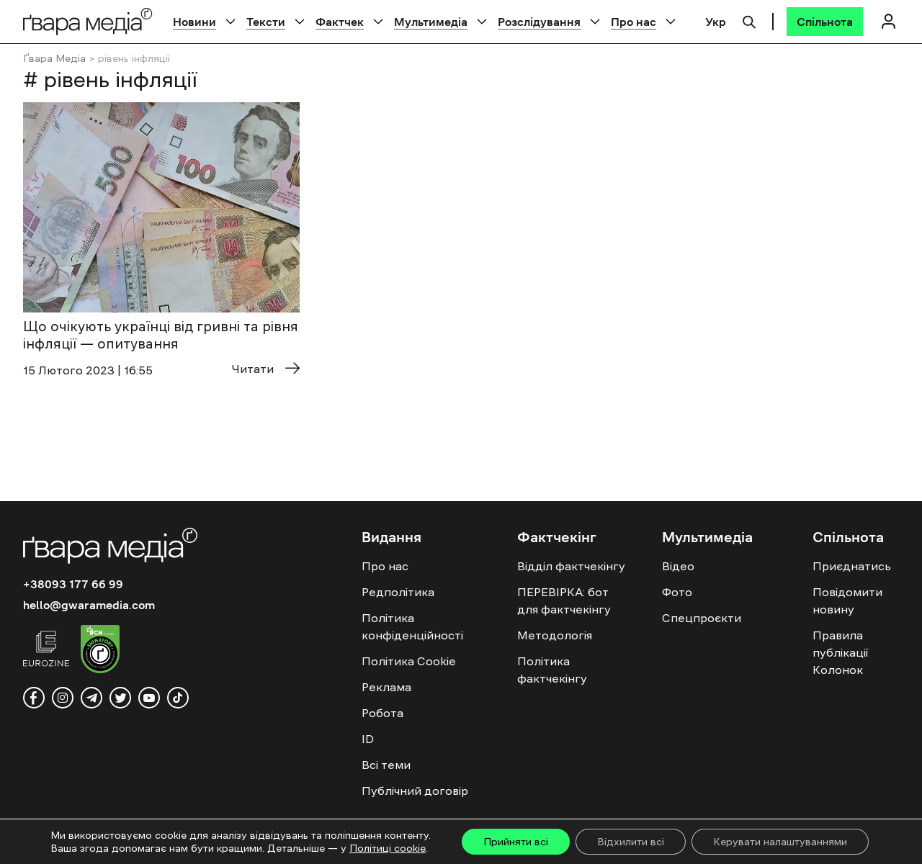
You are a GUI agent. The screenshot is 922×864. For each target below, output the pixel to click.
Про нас (633, 21)
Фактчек (339, 21)
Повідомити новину (847, 600)
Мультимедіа (430, 21)
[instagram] (62, 697)
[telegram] (91, 697)
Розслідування (539, 21)
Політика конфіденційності (412, 626)
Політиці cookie (387, 848)
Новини (194, 21)
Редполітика (398, 592)
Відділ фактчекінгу (571, 566)
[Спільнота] (825, 21)
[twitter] (120, 697)
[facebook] (34, 697)
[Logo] (88, 21)
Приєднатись (852, 566)
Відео (678, 566)
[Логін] (888, 21)
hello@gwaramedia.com (89, 605)
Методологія (554, 635)
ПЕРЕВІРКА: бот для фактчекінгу (564, 600)
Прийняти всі (515, 842)
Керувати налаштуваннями (780, 842)
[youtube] (149, 697)
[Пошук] (749, 20)
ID (368, 738)
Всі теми (386, 764)
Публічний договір (415, 790)
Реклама (386, 687)
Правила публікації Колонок (840, 652)
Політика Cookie (409, 661)
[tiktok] (178, 697)
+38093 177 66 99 (73, 584)
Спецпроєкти (701, 618)
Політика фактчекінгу (552, 669)
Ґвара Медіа (54, 58)
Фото (677, 592)
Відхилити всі (630, 842)
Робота (382, 713)
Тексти (265, 21)
